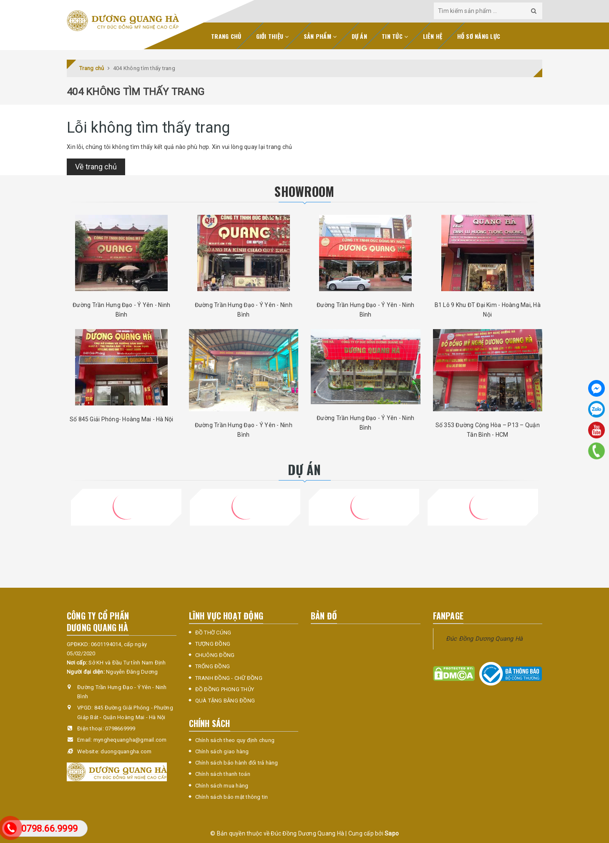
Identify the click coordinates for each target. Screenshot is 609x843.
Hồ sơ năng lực (479, 36)
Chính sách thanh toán (222, 774)
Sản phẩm (320, 36)
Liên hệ (433, 36)
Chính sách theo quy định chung (235, 740)
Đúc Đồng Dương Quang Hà (484, 638)
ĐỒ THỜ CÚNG (213, 632)
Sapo (392, 833)
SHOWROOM (304, 191)
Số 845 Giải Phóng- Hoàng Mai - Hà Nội (122, 419)
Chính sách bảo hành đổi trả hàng (236, 763)
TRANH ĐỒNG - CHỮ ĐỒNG (228, 678)
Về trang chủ (96, 166)
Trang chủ (226, 36)
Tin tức (395, 36)
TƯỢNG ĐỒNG (213, 644)
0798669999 (120, 728)
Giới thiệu (272, 36)
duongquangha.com (126, 751)
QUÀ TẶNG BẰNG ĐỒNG (225, 700)
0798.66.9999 (49, 828)
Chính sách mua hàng (222, 786)
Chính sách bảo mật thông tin (231, 797)
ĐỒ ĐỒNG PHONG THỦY (224, 689)
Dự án (359, 36)
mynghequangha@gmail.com (130, 740)
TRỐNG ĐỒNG (212, 666)
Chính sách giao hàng (222, 751)
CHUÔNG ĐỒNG (215, 655)
